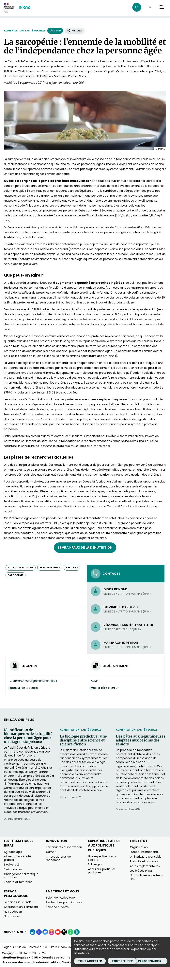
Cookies (68, 962)
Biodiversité (12, 865)
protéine (72, 567)
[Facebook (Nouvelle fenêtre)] (39, 932)
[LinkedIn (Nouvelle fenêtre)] (32, 932)
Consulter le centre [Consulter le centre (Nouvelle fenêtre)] (25, 688)
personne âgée (49, 567)
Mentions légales (15, 957)
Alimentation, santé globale (24, 30)
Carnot (51, 852)
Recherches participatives (64, 902)
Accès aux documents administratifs (30, 962)
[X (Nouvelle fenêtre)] (64, 932)
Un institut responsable (146, 857)
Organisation (139, 847)
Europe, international (144, 852)
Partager (74, 30)
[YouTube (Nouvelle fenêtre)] (58, 932)
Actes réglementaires (145, 866)
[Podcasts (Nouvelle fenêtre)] (77, 932)
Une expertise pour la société (102, 858)
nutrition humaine (20, 567)
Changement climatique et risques (21, 875)
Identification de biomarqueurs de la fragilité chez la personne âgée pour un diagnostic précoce (28, 736)
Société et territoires (18, 882)
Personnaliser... (150, 961)
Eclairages (95, 864)
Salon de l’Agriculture (60, 898)
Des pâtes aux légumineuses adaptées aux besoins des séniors (140, 740)
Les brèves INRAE (141, 871)
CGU (35, 957)
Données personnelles (59, 957)
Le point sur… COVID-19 (19, 902)
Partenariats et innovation (64, 847)
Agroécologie (13, 852)
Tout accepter (90, 961)
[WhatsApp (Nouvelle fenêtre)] (70, 932)
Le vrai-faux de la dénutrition (85, 547)
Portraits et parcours (144, 861)
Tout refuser (122, 961)
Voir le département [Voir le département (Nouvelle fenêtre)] (106, 688)
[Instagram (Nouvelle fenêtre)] (51, 932)
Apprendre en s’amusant (21, 907)
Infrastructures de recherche (58, 858)
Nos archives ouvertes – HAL (146, 877)
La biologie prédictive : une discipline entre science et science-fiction (83, 740)
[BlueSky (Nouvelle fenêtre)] (45, 932)
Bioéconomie (13, 869)
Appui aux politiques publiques (102, 870)
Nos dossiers (12, 916)
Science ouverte (57, 907)
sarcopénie (15, 575)
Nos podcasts (13, 912)
